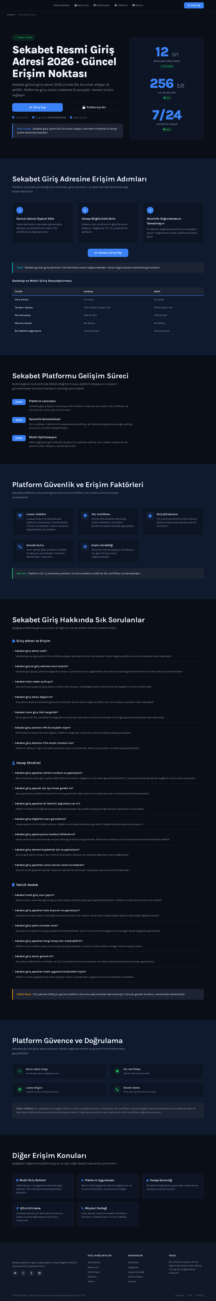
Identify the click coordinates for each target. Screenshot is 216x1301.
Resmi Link (82, 5)
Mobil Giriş (133, 1262)
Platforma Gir (94, 107)
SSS (190, 1295)
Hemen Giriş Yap (108, 253)
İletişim (200, 1295)
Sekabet (11, 14)
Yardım (137, 5)
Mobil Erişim (101, 5)
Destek (132, 1281)
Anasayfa (179, 1295)
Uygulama (133, 1267)
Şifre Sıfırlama (135, 1277)
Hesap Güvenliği (136, 1272)
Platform (121, 5)
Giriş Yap (193, 5)
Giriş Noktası (61, 5)
